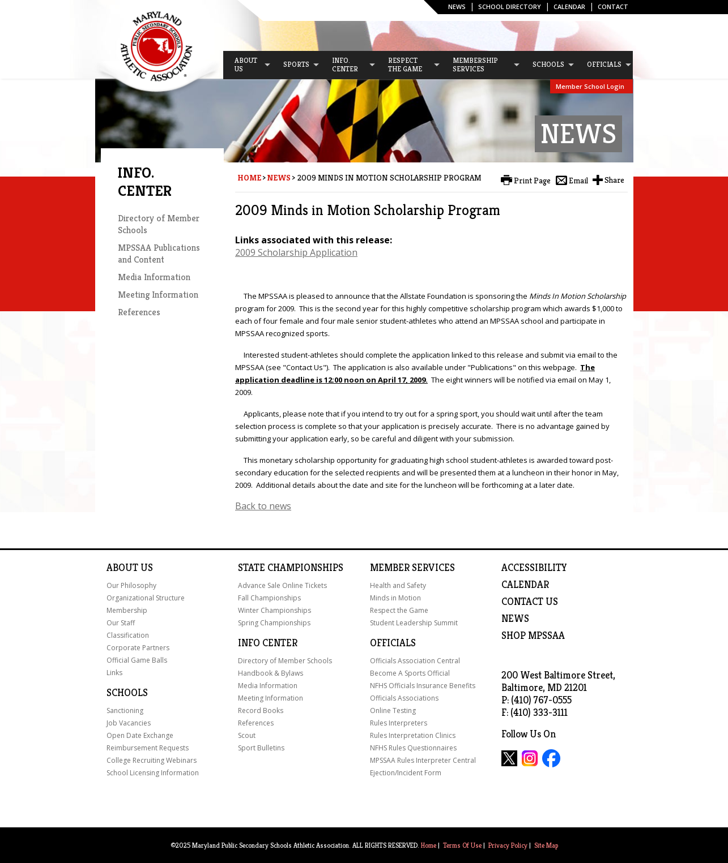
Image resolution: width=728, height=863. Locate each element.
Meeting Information (158, 294)
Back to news (263, 506)
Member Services (412, 567)
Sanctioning (125, 710)
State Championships (290, 567)
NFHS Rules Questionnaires (413, 748)
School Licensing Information (153, 773)
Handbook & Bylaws (270, 673)
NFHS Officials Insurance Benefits (422, 685)
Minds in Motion (395, 598)
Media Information (154, 277)
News (457, 6)
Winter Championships (274, 610)
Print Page (532, 180)
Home (249, 178)
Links (114, 672)
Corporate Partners (138, 647)
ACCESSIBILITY (534, 567)
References (139, 312)
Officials (393, 643)
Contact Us (529, 601)
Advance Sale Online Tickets (282, 585)
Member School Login (590, 86)
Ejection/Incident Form (405, 773)
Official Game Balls (137, 660)
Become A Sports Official (410, 673)
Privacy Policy (507, 845)
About (122, 567)
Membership (127, 610)
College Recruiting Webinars (152, 760)
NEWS (515, 618)
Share (614, 180)
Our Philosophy (131, 585)
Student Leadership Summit (414, 623)
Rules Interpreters (398, 723)
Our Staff (121, 623)
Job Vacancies (129, 723)
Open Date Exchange (140, 735)
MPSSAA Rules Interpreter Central (423, 760)
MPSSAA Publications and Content (159, 253)
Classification (128, 635)
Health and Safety (398, 585)
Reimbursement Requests (148, 748)
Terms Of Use (462, 845)
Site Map (546, 845)
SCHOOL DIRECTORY (509, 6)
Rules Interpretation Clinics (412, 735)
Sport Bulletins (261, 748)
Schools (127, 692)
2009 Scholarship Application (296, 252)
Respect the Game (399, 610)
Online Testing (393, 710)
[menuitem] (247, 65)
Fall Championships (269, 598)
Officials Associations (404, 698)
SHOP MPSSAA (533, 635)
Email (578, 180)
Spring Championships (274, 623)
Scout (247, 735)
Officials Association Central (415, 661)
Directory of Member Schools (285, 661)
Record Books (260, 710)
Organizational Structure (146, 598)
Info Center (267, 643)
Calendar (569, 6)
